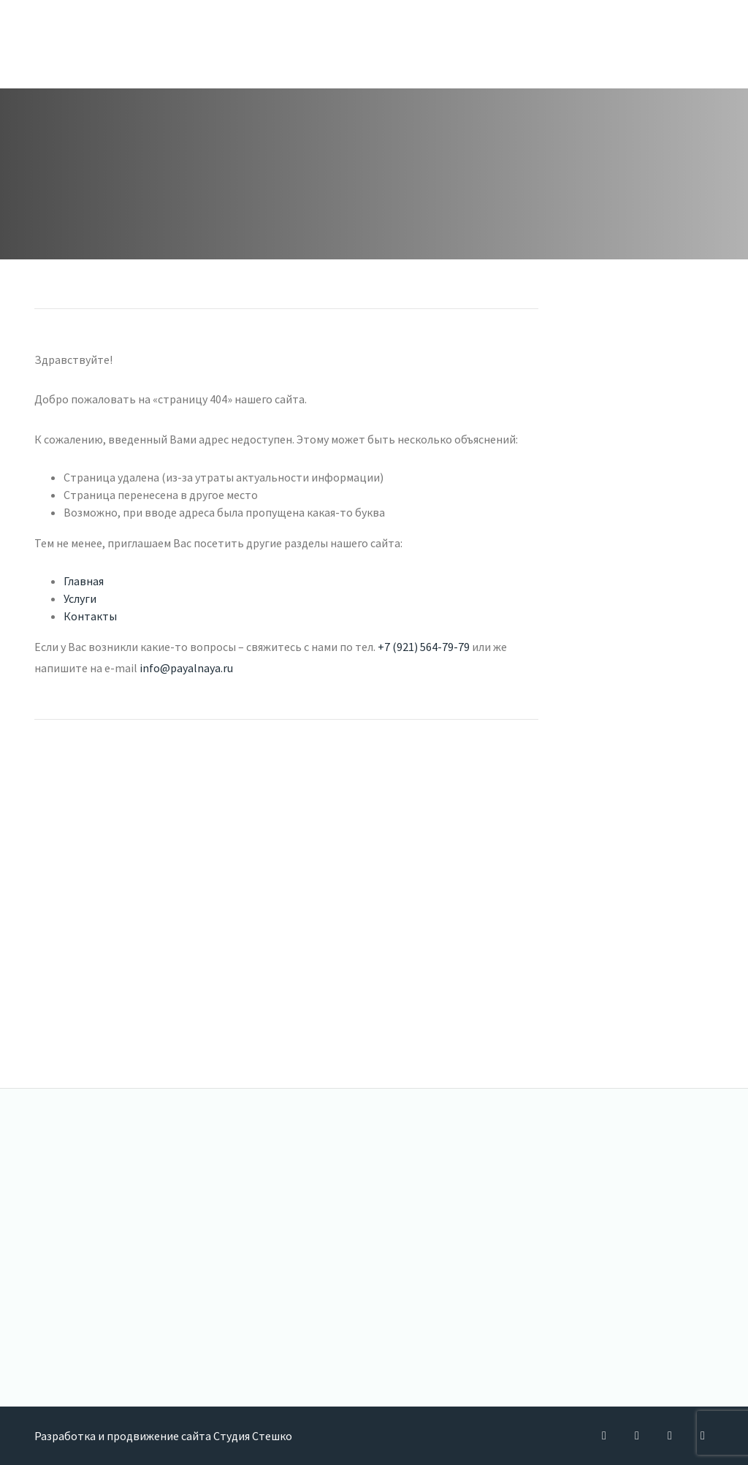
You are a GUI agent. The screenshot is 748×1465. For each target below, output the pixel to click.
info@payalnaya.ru (186, 668)
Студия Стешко (252, 1436)
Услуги (80, 598)
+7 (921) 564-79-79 (424, 646)
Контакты (90, 616)
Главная (84, 581)
